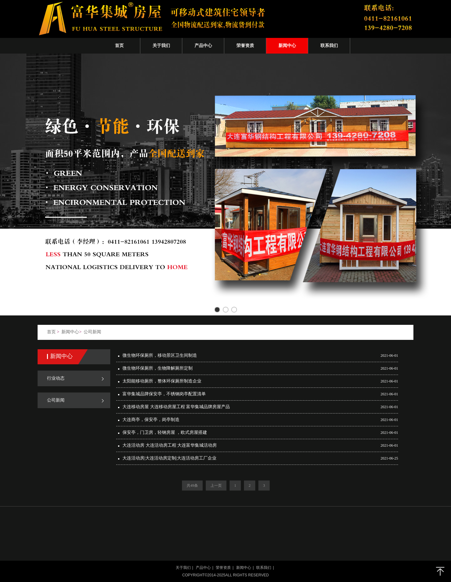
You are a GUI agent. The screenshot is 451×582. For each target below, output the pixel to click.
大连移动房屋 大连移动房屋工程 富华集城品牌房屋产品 (176, 406)
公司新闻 (92, 332)
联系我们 (263, 567)
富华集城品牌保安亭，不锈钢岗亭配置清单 (164, 394)
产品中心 (203, 567)
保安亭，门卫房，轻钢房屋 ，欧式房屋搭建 (164, 432)
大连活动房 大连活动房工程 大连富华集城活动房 (169, 445)
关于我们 (183, 567)
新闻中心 (70, 332)
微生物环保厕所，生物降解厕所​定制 (157, 368)
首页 (51, 332)
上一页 (216, 485)
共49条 (192, 485)
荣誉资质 (223, 567)
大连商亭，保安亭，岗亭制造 (150, 419)
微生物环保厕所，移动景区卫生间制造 (159, 355)
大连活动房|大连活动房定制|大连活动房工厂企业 (169, 458)
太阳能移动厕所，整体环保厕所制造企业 (161, 381)
